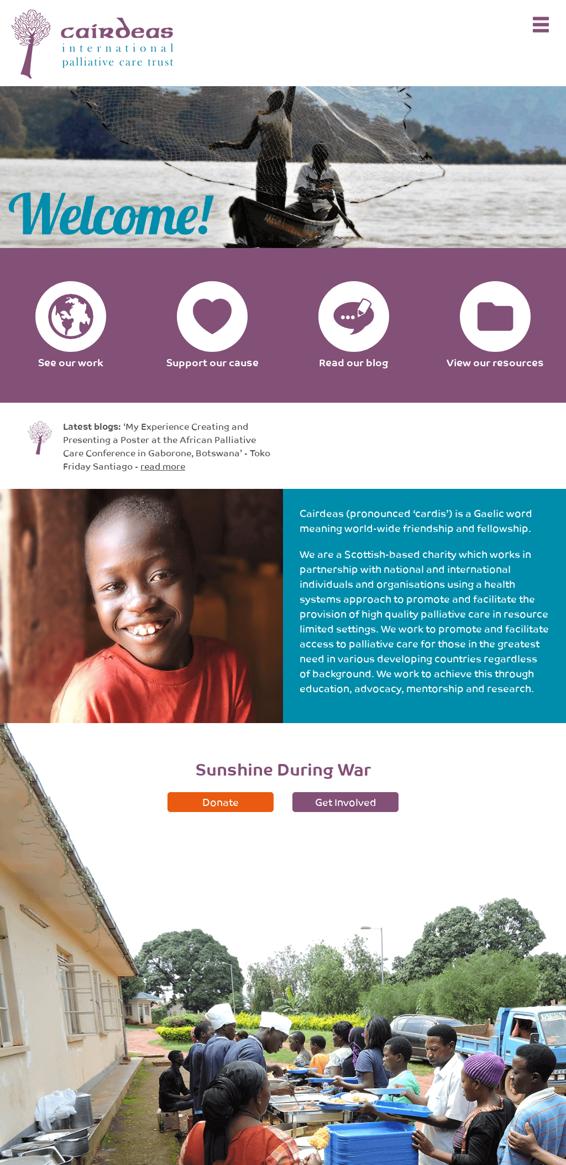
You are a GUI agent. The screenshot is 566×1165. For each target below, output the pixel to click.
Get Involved (345, 801)
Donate (220, 801)
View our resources (495, 362)
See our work (70, 362)
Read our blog (354, 362)
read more (162, 465)
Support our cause (212, 362)
